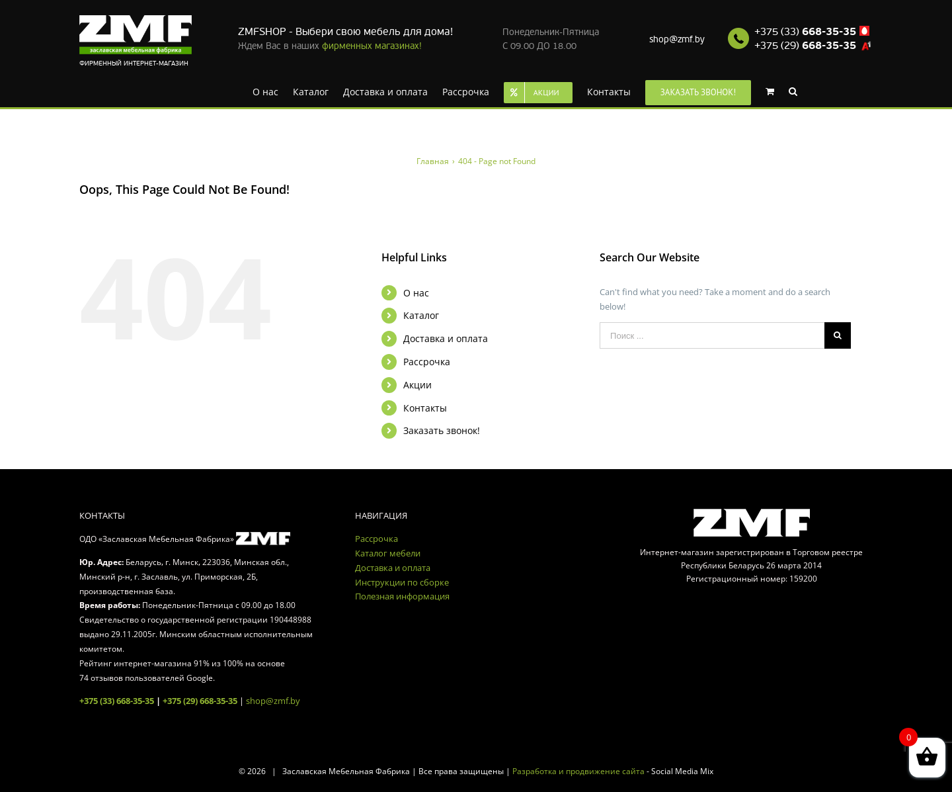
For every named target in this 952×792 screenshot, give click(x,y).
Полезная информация (402, 596)
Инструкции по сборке (402, 582)
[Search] (793, 90)
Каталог (421, 315)
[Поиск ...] (712, 335)
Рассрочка (426, 361)
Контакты (425, 408)
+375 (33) (805, 31)
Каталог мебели (387, 553)
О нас (416, 292)
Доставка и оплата (445, 338)
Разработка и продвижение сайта (578, 771)
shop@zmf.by (677, 39)
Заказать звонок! (441, 430)
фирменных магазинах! (372, 46)
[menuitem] (265, 90)
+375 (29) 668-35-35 (200, 701)
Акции (417, 384)
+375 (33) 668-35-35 (116, 701)
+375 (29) (805, 45)
